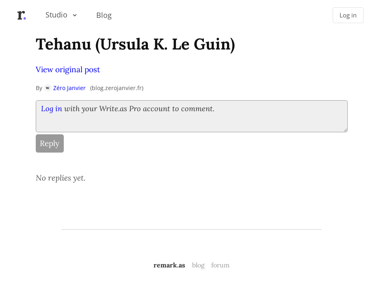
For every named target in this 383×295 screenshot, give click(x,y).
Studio (56, 14)
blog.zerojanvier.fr (117, 88)
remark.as (169, 265)
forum (220, 265)
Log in (348, 15)
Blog (104, 15)
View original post (68, 69)
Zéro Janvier (65, 88)
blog (198, 265)
